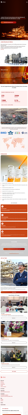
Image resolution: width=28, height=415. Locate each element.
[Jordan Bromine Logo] (3, 377)
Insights (2, 399)
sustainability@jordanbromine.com (14, 253)
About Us (2, 381)
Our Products (2, 388)
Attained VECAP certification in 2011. (7, 197)
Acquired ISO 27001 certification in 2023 (8, 191)
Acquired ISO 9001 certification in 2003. (7, 183)
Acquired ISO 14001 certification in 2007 (8, 187)
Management (3, 384)
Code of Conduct (3, 386)
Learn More (2, 49)
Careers (2, 400)
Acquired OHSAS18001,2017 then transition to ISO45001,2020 (11, 189)
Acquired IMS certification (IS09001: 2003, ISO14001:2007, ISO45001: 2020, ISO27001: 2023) (14, 199)
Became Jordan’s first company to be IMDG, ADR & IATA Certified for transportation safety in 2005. (14, 185)
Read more (14, 342)
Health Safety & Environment (5, 391)
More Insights (14, 371)
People (2, 385)
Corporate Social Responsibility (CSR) (6, 396)
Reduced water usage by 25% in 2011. (7, 195)
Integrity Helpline (3, 404)
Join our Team (14, 292)
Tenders (2, 402)
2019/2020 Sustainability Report (8, 22)
